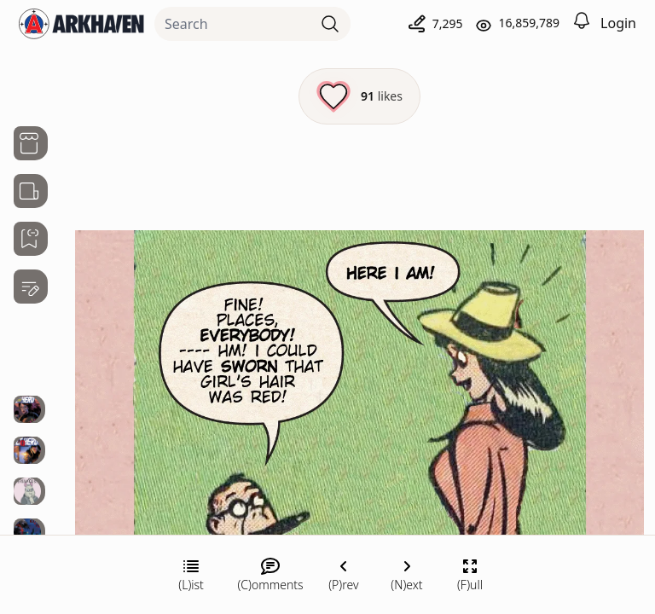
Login (618, 23)
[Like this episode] (359, 96)
